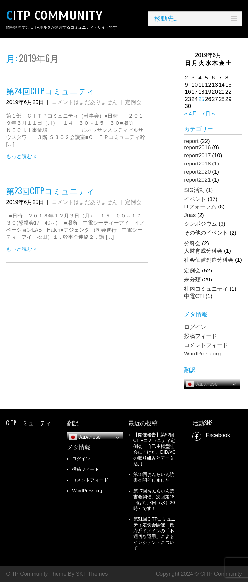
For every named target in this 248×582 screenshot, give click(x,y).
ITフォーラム (200, 207)
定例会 (133, 102)
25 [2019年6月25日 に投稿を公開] (201, 99)
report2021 (197, 180)
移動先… (166, 18)
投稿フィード (200, 336)
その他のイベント (206, 233)
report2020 (197, 172)
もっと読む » (21, 156)
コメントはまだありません (85, 102)
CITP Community (54, 15)
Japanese (202, 384)
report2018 (197, 164)
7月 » (208, 114)
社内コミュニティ (206, 289)
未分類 (192, 280)
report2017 (197, 156)
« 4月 (190, 114)
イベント (195, 199)
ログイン (195, 327)
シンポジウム (200, 224)
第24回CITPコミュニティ (50, 91)
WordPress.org (202, 354)
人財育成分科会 (203, 251)
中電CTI (194, 296)
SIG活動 (194, 190)
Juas (190, 215)
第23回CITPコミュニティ (50, 190)
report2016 (197, 147)
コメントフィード (206, 345)
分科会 (192, 243)
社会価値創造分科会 (208, 260)
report (191, 141)
